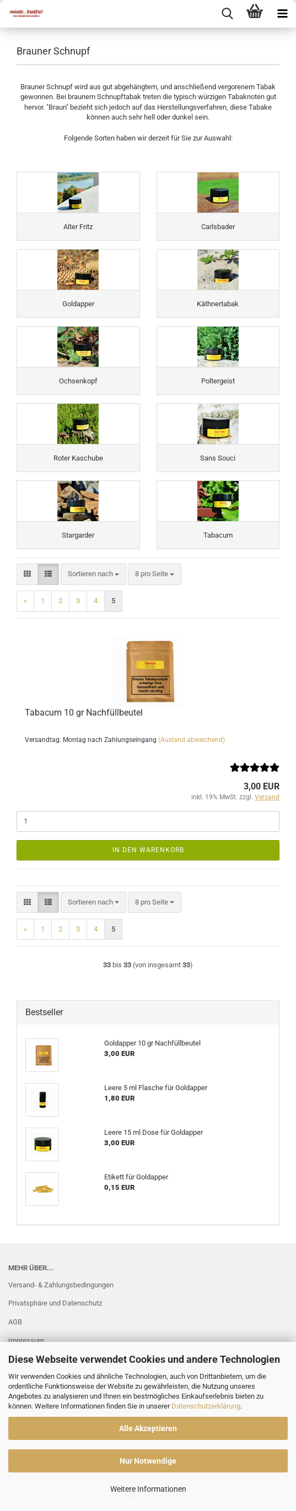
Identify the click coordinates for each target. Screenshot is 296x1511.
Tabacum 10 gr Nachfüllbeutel (84, 712)
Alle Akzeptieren (148, 1428)
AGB (15, 1322)
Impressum (26, 1340)
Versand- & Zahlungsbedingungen (61, 1285)
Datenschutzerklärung (205, 1406)
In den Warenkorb (148, 850)
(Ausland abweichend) (191, 740)
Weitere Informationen (148, 1489)
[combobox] (93, 574)
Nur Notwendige (148, 1460)
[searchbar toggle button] (227, 14)
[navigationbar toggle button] (282, 14)
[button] (27, 574)
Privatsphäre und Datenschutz (55, 1303)
